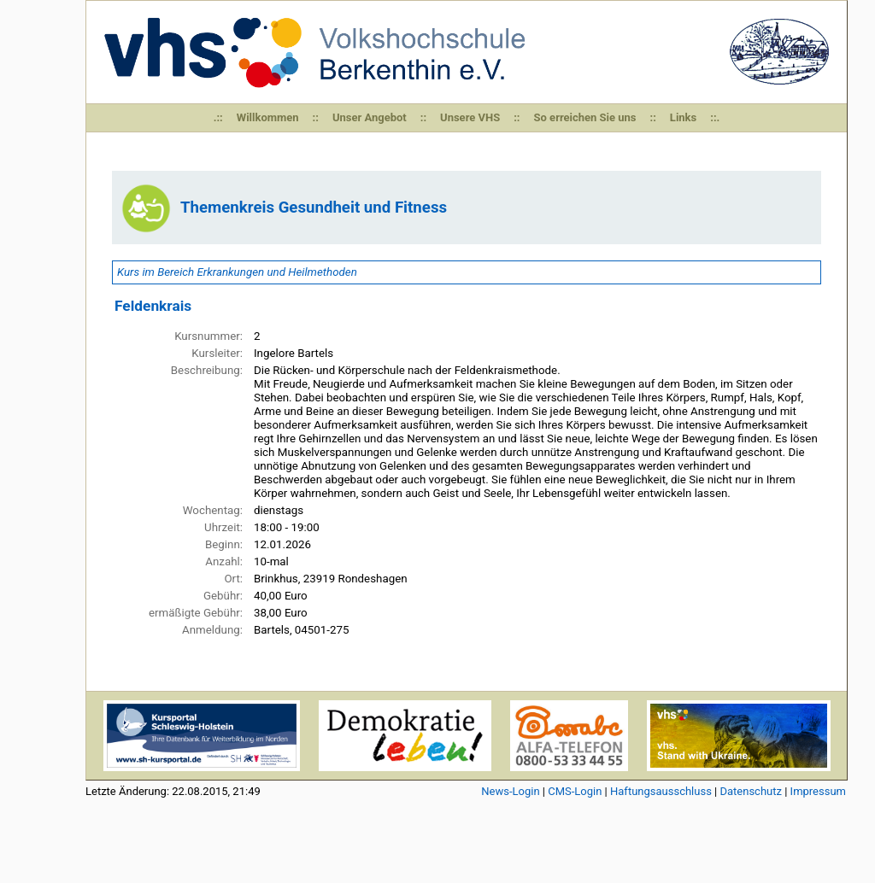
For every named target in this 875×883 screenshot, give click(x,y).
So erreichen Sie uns (585, 117)
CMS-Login (575, 791)
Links (683, 117)
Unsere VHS (470, 117)
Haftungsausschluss (661, 791)
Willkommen (268, 117)
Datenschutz (750, 791)
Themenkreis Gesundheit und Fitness (313, 207)
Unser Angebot (369, 117)
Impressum (818, 791)
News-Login (510, 791)
